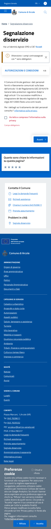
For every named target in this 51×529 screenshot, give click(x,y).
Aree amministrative (13, 271)
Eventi (7, 400)
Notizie (7, 371)
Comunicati (9, 376)
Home (4, 23)
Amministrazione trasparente (17, 452)
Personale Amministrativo (16, 284)
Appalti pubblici (11, 317)
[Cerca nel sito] (45, 12)
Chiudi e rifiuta (39, 471)
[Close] (46, 57)
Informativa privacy (13, 456)
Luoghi (7, 395)
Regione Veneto (10, 3)
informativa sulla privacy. (25, 110)
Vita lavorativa (10, 330)
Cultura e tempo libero (14, 352)
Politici (7, 280)
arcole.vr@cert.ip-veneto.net (21, 427)
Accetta (40, 523)
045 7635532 (13, 422)
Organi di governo (12, 267)
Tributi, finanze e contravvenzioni (19, 348)
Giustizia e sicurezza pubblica (17, 339)
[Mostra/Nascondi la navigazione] (5, 10)
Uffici (6, 275)
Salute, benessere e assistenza (18, 321)
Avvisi (6, 380)
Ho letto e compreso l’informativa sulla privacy (27, 119)
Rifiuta (23, 523)
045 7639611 (13, 418)
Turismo (7, 326)
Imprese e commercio (13, 356)
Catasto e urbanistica (13, 304)
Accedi (39, 46)
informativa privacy (14, 519)
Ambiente (8, 343)
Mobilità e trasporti (12, 334)
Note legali (9, 461)
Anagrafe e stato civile (14, 308)
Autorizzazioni (10, 312)
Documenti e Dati (12, 289)
